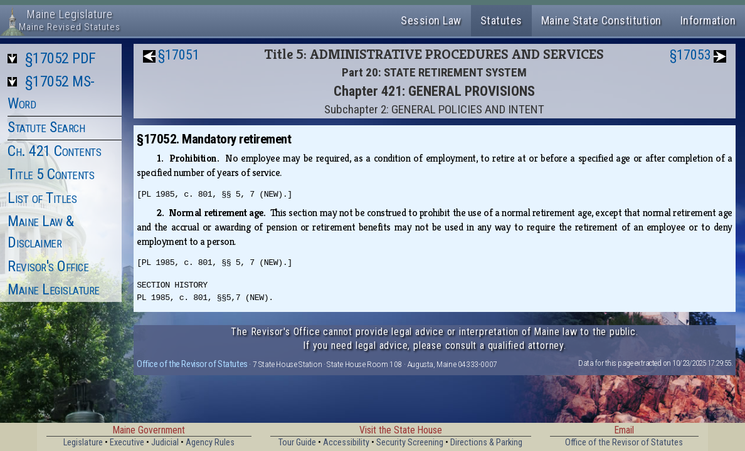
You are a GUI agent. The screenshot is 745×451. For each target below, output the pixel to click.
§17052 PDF (60, 58)
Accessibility (346, 442)
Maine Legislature (54, 289)
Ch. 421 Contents (54, 151)
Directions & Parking (486, 442)
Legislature (83, 442)
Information (708, 20)
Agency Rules (210, 442)
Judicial (165, 442)
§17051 (178, 55)
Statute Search (46, 127)
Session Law (431, 20)
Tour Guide (297, 442)
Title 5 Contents (51, 174)
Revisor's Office (48, 266)
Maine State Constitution (601, 20)
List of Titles (42, 198)
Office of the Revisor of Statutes (192, 364)
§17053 (690, 55)
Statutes (501, 20)
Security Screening (409, 442)
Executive (127, 442)
